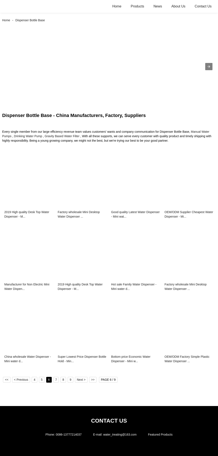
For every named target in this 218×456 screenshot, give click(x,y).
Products (137, 6)
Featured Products (160, 434)
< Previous (21, 379)
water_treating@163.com (120, 434)
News (157, 6)
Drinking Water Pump (28, 136)
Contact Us (203, 6)
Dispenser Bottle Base (30, 20)
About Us (178, 6)
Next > (81, 379)
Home (116, 6)
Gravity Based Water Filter (62, 136)
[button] (208, 66)
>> (93, 379)
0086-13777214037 (69, 434)
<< (6, 379)
